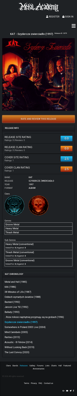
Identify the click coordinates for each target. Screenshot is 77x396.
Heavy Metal (11, 228)
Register (52, 16)
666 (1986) (10, 286)
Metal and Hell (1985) (16, 281)
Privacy (34, 383)
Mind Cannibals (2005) (16, 332)
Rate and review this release (38, 119)
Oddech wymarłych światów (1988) (23, 297)
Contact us (48, 383)
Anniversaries (38, 369)
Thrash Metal (12, 232)
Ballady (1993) (12, 312)
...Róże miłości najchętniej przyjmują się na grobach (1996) (34, 317)
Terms (26, 383)
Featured (67, 365)
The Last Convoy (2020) (17, 352)
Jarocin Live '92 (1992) (16, 307)
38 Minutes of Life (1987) (18, 292)
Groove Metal (12, 224)
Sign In (67, 16)
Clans (8, 365)
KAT (30, 177)
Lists (47, 365)
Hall (60, 365)
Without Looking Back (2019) (19, 347)
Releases (24, 365)
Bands (15, 365)
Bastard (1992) (12, 302)
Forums (40, 365)
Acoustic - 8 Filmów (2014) (19, 342)
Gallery (32, 365)
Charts (54, 365)
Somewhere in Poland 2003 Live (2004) (25, 327)
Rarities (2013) (12, 337)
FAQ (40, 383)
